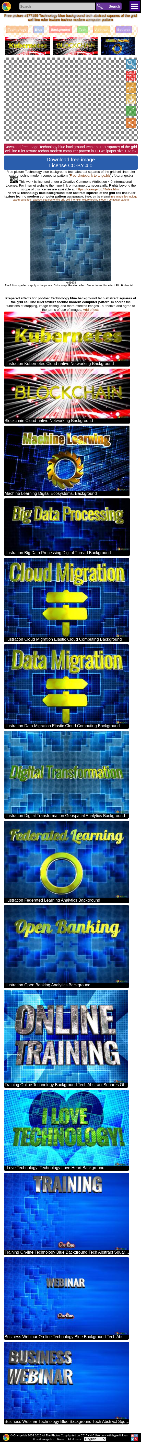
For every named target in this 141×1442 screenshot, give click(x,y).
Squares (123, 30)
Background (60, 30)
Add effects (91, 310)
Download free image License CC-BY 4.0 (70, 162)
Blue (38, 30)
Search (114, 6)
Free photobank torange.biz (90, 175)
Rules (60, 1439)
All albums (74, 1439)
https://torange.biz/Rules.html (97, 189)
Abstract (102, 30)
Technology (17, 30)
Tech (82, 30)
